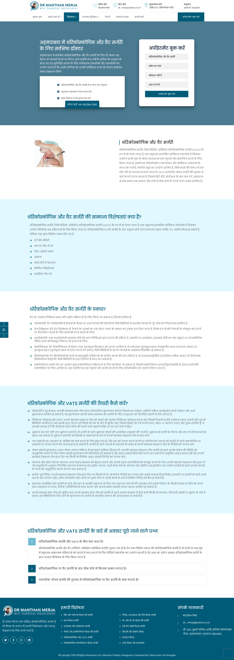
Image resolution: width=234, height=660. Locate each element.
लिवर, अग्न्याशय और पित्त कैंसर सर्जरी (139, 614)
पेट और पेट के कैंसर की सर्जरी (135, 620)
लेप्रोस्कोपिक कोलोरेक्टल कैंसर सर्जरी (81, 642)
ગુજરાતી (187, 7)
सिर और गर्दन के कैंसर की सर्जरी (78, 614)
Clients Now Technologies (162, 655)
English (196, 7)
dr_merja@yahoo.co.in (129, 7)
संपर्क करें (139, 16)
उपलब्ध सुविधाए (89, 16)
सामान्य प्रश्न (122, 16)
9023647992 (104, 7)
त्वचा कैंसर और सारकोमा (133, 642)
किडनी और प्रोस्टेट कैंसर (133, 631)
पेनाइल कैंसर (128, 637)
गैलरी (107, 16)
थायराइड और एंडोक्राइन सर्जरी (77, 626)
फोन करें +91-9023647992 (82, 104)
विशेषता (71, 16)
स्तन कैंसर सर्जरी (71, 620)
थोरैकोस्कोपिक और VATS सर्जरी (78, 637)
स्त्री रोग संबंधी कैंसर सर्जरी (133, 626)
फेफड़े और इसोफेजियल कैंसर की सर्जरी (81, 631)
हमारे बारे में (53, 16)
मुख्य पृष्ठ (37, 16)
